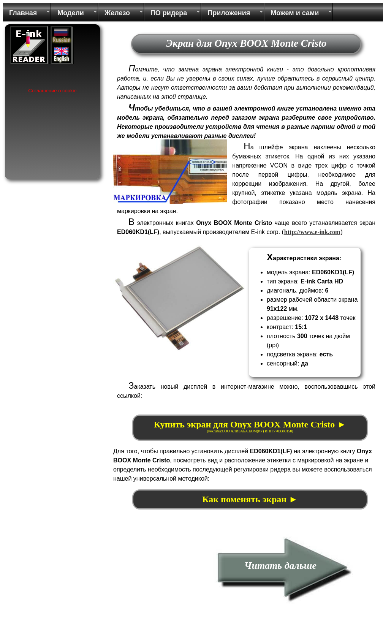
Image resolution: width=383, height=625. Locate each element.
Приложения (228, 13)
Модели (70, 13)
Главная (23, 13)
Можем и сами (295, 13)
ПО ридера (168, 13)
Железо (117, 13)
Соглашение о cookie (52, 90)
